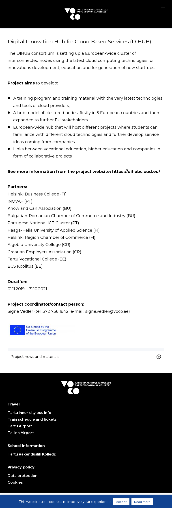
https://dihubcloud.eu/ (136, 171)
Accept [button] (121, 502)
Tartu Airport (20, 426)
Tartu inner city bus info (29, 413)
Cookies (15, 482)
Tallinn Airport (21, 433)
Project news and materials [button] (86, 357)
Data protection (22, 476)
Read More (142, 502)
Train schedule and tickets (32, 419)
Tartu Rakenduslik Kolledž (32, 454)
